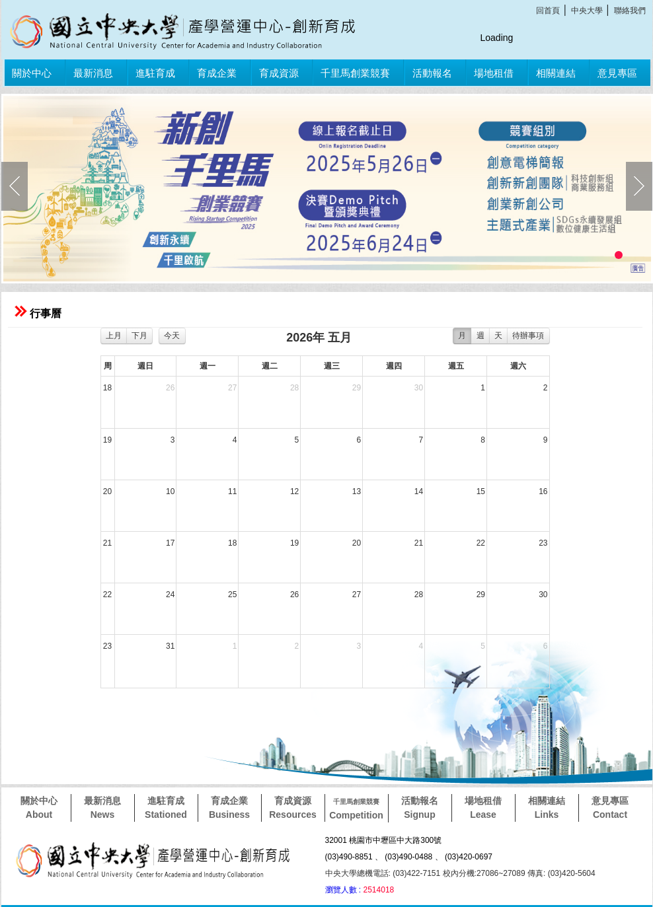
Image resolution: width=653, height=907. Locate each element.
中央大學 (587, 10)
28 (294, 387)
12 (294, 491)
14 (418, 491)
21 (107, 543)
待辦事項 (528, 335)
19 (107, 440)
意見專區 (617, 73)
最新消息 (93, 73)
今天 (172, 335)
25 (232, 594)
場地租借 (494, 73)
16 (543, 491)
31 (170, 646)
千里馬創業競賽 (355, 73)
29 (356, 387)
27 (232, 387)
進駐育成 (155, 73)
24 (170, 594)
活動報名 (432, 73)
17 (170, 543)
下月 (139, 335)
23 (543, 543)
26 (170, 387)
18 (107, 387)
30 (418, 387)
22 (481, 543)
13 (356, 491)
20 (107, 491)
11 (232, 491)
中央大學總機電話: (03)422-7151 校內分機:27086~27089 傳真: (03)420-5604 (460, 873)
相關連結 (556, 73)
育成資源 (279, 73)
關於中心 (32, 73)
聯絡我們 (630, 10)
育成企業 (217, 73)
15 (481, 491)
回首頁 (548, 10)
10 (170, 491)
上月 (114, 335)
